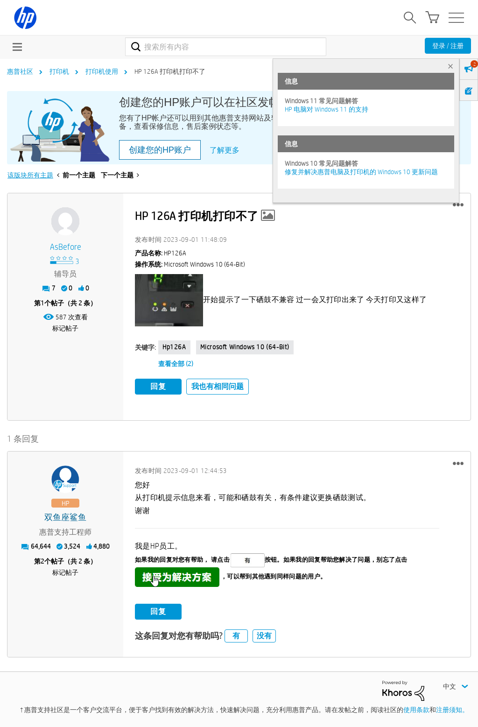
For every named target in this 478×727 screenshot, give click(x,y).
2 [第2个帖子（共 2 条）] (42, 561)
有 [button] (236, 636)
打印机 (59, 71)
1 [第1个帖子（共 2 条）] (42, 303)
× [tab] (450, 66)
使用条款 (416, 710)
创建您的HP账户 (160, 150)
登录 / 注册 (448, 46)
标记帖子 (65, 328)
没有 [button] (264, 636)
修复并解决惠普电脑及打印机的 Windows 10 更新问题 (361, 172)
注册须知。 (452, 710)
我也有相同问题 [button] (217, 386)
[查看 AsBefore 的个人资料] (65, 247)
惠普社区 (20, 71)
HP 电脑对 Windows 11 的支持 (326, 109)
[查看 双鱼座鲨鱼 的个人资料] (65, 517)
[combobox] (225, 46)
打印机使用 (101, 71)
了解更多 (224, 150)
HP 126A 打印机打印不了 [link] (169, 71)
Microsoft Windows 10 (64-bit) (244, 347)
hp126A (174, 347)
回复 (158, 386)
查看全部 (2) (175, 364)
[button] (458, 205)
